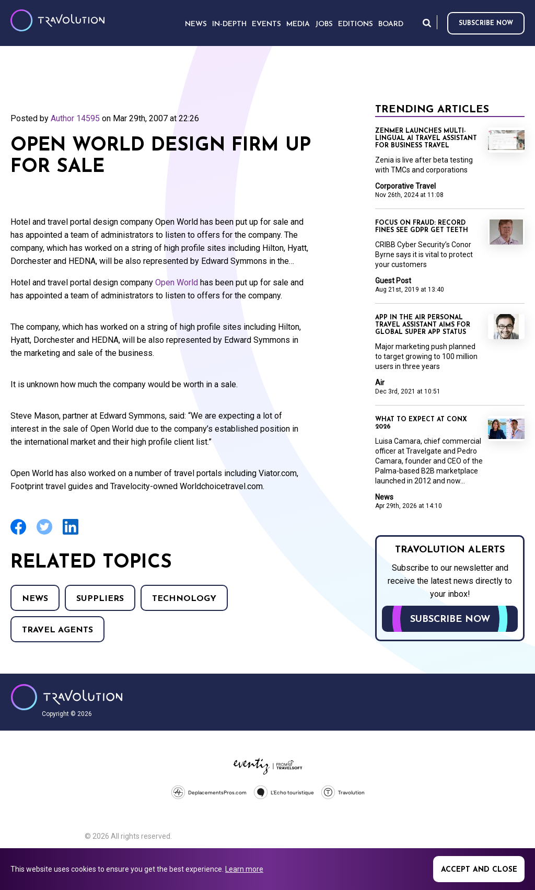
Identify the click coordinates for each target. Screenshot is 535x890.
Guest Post (393, 281)
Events (266, 24)
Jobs (324, 24)
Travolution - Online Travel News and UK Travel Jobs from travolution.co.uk (66, 697)
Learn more (244, 869)
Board (390, 24)
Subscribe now (486, 23)
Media (298, 24)
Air (380, 382)
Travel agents (57, 630)
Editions (355, 24)
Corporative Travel (405, 186)
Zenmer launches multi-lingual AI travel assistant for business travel (426, 138)
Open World (176, 282)
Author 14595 (75, 118)
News (35, 599)
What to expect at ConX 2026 (421, 423)
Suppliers (100, 599)
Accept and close (479, 870)
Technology (184, 599)
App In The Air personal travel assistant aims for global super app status (422, 325)
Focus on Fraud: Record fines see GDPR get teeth (421, 227)
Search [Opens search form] (427, 22)
